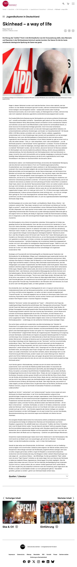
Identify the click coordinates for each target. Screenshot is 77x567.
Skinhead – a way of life (61, 9)
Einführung (47, 527)
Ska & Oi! (9, 527)
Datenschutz (20, 554)
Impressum (12, 554)
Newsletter (37, 554)
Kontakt (49, 554)
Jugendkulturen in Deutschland (38, 9)
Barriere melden (63, 554)
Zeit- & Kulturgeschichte (22, 9)
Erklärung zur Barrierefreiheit (38, 557)
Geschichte (11, 9)
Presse (55, 554)
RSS (43, 554)
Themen (4, 9)
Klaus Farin (7, 29)
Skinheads (50, 9)
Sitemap (29, 554)
